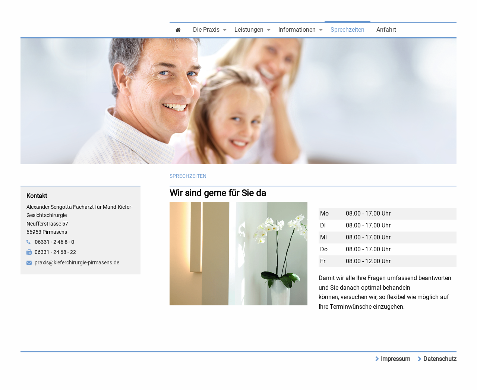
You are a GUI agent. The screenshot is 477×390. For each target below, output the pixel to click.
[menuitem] (178, 29)
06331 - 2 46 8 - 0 (54, 242)
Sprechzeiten (347, 29)
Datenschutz (440, 358)
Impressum (395, 358)
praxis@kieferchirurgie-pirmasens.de (77, 262)
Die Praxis (206, 29)
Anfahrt (386, 29)
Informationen (297, 29)
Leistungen (248, 29)
